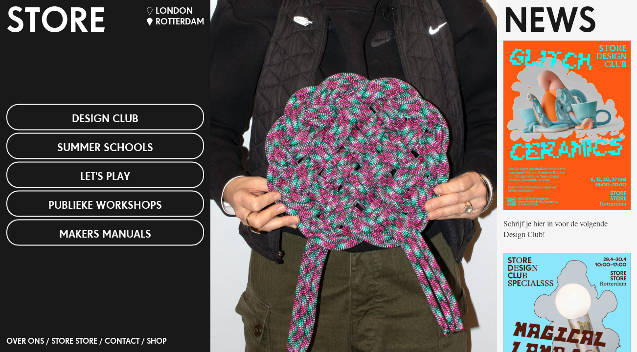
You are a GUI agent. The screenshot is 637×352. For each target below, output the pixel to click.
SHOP (157, 342)
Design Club (105, 119)
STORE (56, 23)
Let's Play (105, 176)
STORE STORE (74, 342)
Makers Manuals (105, 234)
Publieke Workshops (105, 205)
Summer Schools (105, 148)
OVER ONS (25, 342)
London (174, 11)
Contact (122, 342)
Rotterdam (180, 22)
